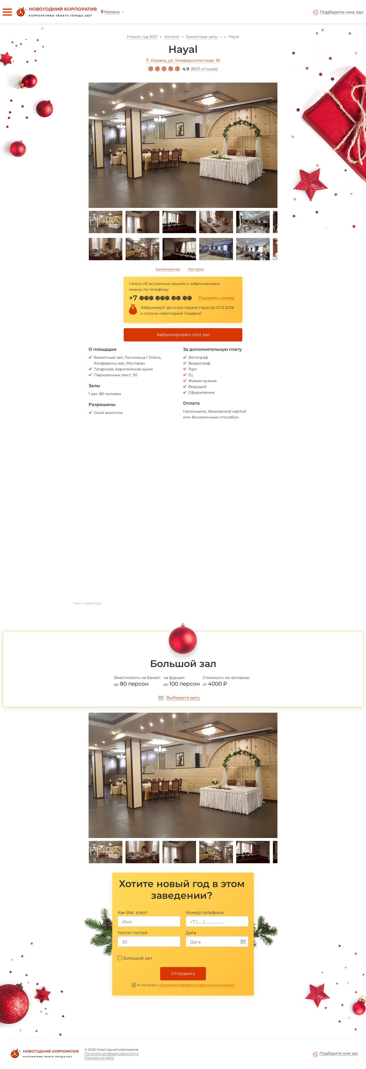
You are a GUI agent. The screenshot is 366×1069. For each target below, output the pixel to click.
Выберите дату (183, 697)
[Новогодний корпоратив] (55, 12)
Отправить (183, 973)
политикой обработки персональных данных (197, 985)
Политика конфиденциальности (112, 1053)
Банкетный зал (168, 269)
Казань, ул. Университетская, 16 (185, 60)
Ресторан (196, 269)
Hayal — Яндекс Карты (88, 603)
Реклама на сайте (99, 1058)
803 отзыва (204, 68)
